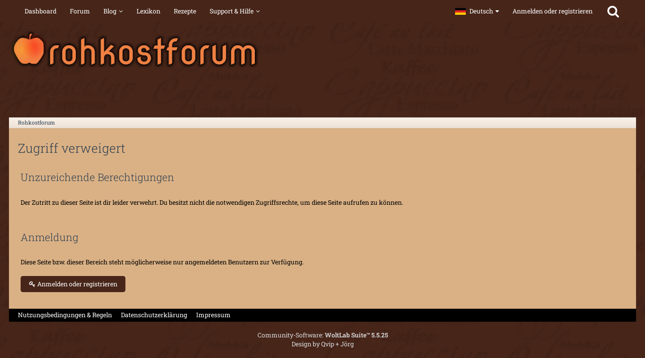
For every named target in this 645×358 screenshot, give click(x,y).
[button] (477, 11)
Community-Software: (323, 335)
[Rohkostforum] (322, 49)
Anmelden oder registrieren (552, 11)
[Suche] (613, 11)
